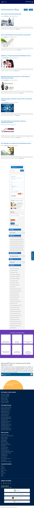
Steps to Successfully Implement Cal (17, 239)
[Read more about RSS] (10, 483)
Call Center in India (14, 272)
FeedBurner (17, 225)
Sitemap (2, 475)
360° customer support (26, 370)
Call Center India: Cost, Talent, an (16, 237)
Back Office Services (4, 448)
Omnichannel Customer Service (16, 323)
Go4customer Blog (10, 9)
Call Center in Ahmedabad (15, 274)
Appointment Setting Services (16, 301)
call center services (5, 371)
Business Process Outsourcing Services (7, 435)
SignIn (26, 9)
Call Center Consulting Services (6, 417)
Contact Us (2, 468)
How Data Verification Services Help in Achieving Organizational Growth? (13, 121)
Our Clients (3, 467)
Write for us (14, 167)
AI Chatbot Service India (15, 297)
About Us (2, 465)
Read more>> (18, 29)
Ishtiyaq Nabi (6, 57)
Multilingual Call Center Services (6, 424)
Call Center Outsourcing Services (6, 407)
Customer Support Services (15, 313)
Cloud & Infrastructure (4, 447)
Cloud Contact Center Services (16, 321)
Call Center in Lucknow (4, 402)
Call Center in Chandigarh (15, 276)
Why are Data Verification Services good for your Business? (16, 35)
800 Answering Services (15, 317)
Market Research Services (15, 309)
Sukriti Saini (6, 16)
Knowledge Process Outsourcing (6, 461)
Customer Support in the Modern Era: (17, 241)
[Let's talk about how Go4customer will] (28, 384)
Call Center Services (14, 270)
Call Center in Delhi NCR (15, 278)
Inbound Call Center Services (16, 288)
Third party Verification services (6, 428)
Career (2, 474)
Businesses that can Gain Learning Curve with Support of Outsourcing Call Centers (15, 77)
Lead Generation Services (15, 307)
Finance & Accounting (4, 442)
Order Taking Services (14, 299)
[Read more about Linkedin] (5, 483)
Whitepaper (12, 200)
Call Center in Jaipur (14, 280)
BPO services (12, 366)
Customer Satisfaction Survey (16, 311)
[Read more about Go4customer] (4, 1)
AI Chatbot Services (4, 454)
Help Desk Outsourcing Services (6, 421)
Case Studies (16, 200)
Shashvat (5, 37)
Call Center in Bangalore (15, 284)
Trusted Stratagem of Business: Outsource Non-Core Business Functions (16, 99)
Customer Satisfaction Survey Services (7, 451)
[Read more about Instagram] (8, 483)
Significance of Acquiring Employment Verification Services (16, 55)
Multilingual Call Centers (15, 319)
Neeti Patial (6, 80)
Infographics (21, 200)
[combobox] (12, 186)
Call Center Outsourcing (15, 268)
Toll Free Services (4, 457)
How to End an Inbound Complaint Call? (11, 14)
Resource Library (3, 470)
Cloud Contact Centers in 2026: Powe (17, 245)
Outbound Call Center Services (16, 290)
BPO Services (13, 286)
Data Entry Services (14, 303)
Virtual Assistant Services (5, 414)
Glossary (2, 471)
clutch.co (11, 487)
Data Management (4, 440)
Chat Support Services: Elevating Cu (17, 247)
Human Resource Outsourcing (5, 444)
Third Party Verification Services (16, 305)
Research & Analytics (4, 437)
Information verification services (6, 429)
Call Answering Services (5, 415)
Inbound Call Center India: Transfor (17, 243)
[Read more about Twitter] (3, 483)
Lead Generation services (5, 411)
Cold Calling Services (4, 455)
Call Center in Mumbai (15, 282)
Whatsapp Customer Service (16, 325)
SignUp (31, 9)
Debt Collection (13, 327)
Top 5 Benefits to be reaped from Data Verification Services (16, 143)
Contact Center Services (5, 434)
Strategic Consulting (4, 438)
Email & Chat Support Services (16, 315)
